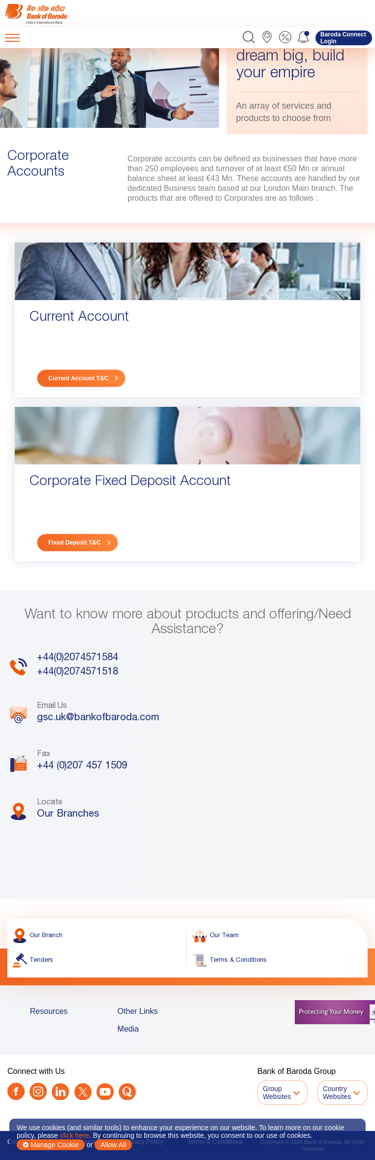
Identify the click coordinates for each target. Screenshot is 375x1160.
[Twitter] (83, 1092)
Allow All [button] (113, 1145)
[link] (45, 14)
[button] (249, 38)
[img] (45, 14)
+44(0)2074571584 (77, 669)
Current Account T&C (78, 378)
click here (74, 1135)
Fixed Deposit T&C (74, 542)
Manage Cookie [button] (51, 1145)
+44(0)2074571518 (77, 684)
